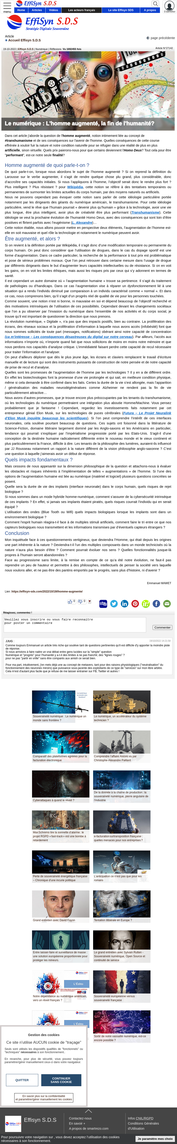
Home (21, 10)
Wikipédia (75, 187)
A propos (150, 10)
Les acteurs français (81, 10)
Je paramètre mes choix (155, 1139)
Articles (37, 10)
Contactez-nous (80, 1118)
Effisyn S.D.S (25, 49)
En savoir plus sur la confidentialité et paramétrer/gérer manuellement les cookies (44, 1098)
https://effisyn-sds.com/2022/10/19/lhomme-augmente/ (47, 591)
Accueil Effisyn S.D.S (23, 40)
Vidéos (53, 10)
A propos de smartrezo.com (89, 1128)
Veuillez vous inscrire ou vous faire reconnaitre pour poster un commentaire (75, 624)
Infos (140, 1118)
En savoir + (77, 1123)
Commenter (162, 627)
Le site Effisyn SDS (120, 10)
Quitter (22, 1080)
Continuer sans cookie (61, 1080)
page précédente (160, 37)
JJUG (9, 641)
